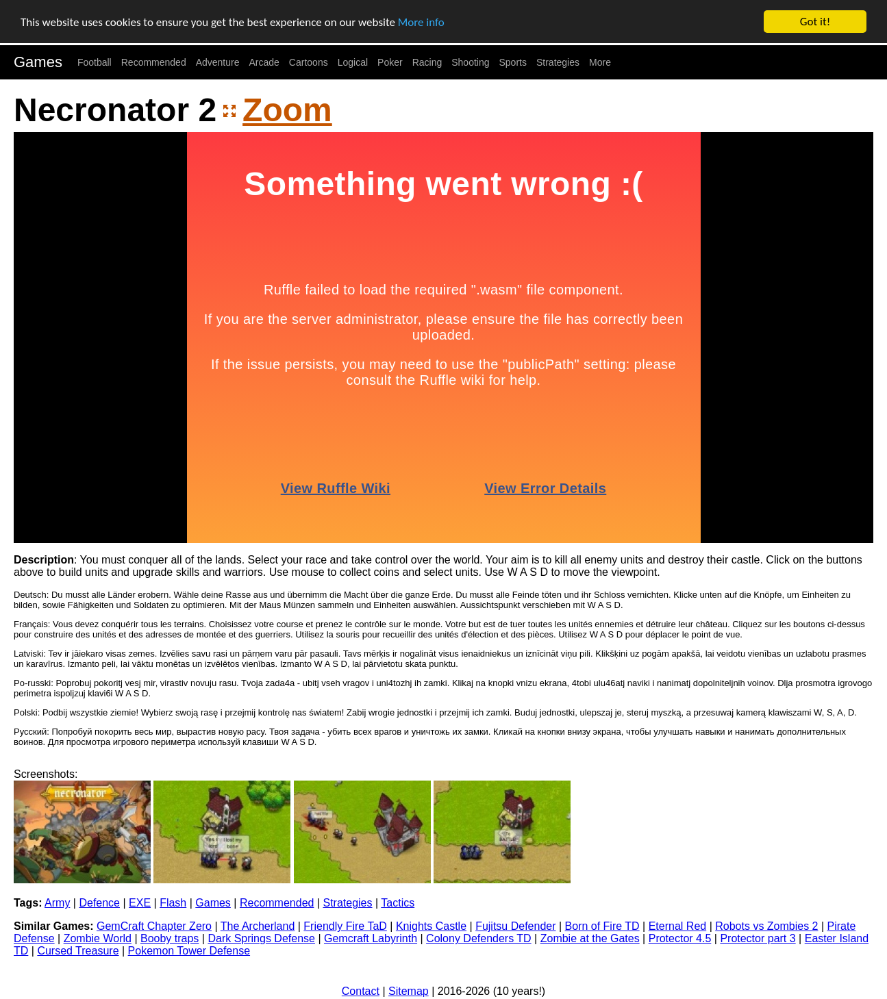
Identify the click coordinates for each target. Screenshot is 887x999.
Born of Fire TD (602, 926)
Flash (173, 903)
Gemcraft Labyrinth (370, 938)
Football (94, 62)
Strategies (557, 62)
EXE (140, 903)
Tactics (397, 903)
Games (38, 62)
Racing (427, 62)
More (600, 62)
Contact (360, 991)
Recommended (153, 62)
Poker (390, 62)
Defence (99, 903)
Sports (513, 62)
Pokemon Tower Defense (189, 951)
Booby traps (169, 938)
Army (57, 903)
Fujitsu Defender (515, 926)
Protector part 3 (757, 938)
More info (421, 22)
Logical (353, 62)
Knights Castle (431, 926)
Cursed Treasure (77, 951)
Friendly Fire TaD (345, 926)
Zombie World (98, 938)
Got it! (815, 21)
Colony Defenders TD (479, 938)
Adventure (218, 62)
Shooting (470, 62)
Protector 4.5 (680, 938)
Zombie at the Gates (590, 938)
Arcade (264, 62)
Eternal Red (678, 926)
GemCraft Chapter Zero (154, 926)
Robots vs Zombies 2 (766, 926)
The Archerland (258, 926)
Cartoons (308, 62)
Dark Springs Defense (261, 938)
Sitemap (408, 991)
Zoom (287, 110)
